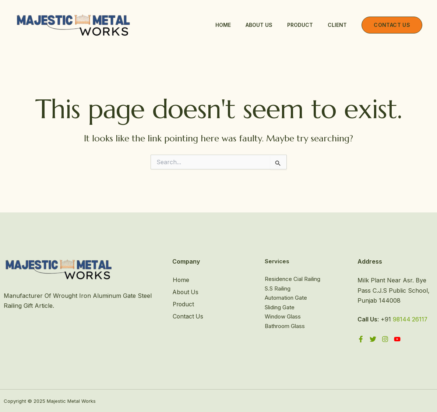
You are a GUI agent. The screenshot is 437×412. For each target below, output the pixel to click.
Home (223, 25)
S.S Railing (277, 288)
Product (300, 25)
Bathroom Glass (285, 326)
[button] (392, 25)
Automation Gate (286, 297)
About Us (259, 25)
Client (337, 25)
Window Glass (283, 316)
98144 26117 (411, 319)
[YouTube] (397, 338)
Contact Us (188, 316)
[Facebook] (360, 338)
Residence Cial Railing (292, 278)
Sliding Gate (280, 307)
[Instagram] (385, 338)
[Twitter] (373, 338)
